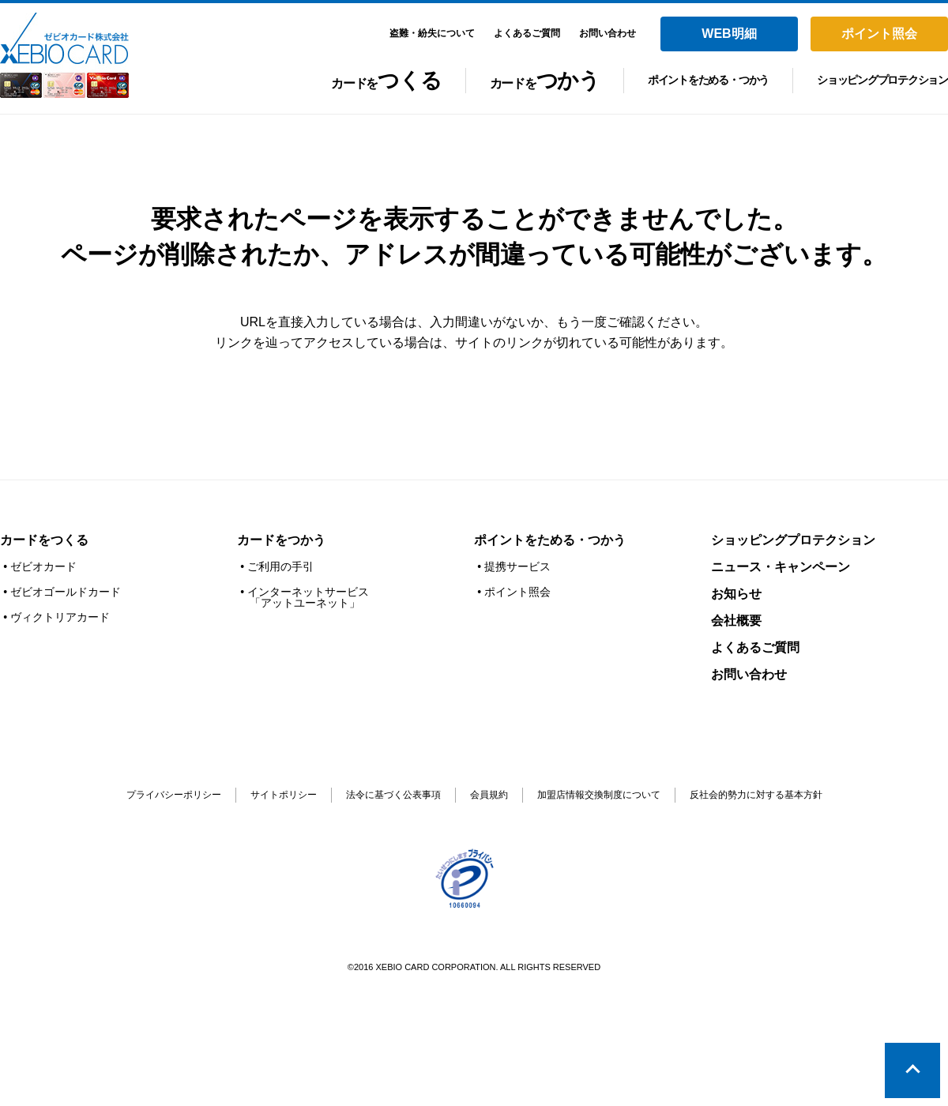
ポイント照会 (517, 591)
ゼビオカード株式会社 (64, 55)
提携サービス (517, 566)
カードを (386, 84)
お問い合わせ (749, 674)
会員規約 (489, 794)
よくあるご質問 (755, 647)
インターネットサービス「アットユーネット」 (308, 597)
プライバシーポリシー (173, 794)
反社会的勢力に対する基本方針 (756, 794)
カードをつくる (44, 540)
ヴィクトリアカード (60, 617)
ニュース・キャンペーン (780, 567)
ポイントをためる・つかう (708, 79)
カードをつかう (281, 540)
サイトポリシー (283, 794)
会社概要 (736, 620)
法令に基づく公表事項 (393, 794)
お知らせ (736, 593)
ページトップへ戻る (912, 1070)
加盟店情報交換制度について (598, 794)
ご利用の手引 (280, 566)
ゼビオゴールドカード (65, 591)
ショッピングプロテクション (882, 79)
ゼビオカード (43, 566)
